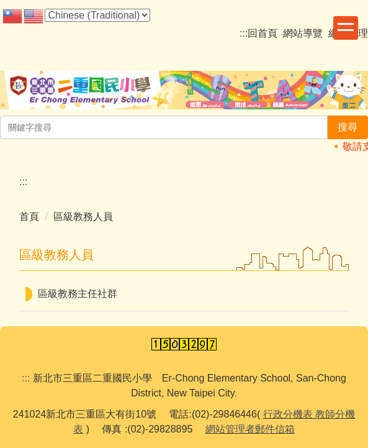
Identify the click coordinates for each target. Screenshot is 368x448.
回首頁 (262, 33)
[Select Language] (97, 15)
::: (244, 33)
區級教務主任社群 (77, 293)
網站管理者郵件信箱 (250, 429)
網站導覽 (303, 33)
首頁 (29, 216)
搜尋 (347, 127)
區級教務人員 (83, 216)
